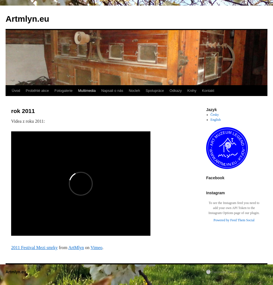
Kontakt (208, 91)
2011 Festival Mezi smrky (34, 247)
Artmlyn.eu (27, 18)
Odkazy (175, 91)
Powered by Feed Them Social (233, 220)
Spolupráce (155, 91)
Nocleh (134, 91)
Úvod (16, 91)
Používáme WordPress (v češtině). (234, 272)
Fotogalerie (63, 91)
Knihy (192, 91)
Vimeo (97, 247)
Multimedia (87, 91)
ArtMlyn (76, 247)
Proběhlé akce (37, 91)
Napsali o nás (112, 91)
